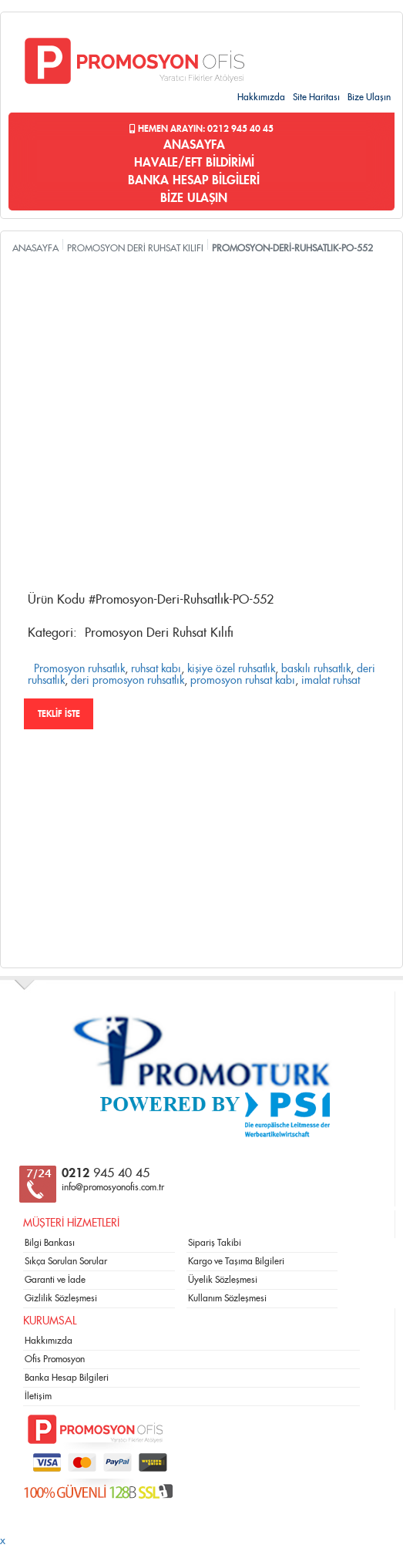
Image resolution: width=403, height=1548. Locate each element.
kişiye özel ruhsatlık (231, 669)
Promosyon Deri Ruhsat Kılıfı (159, 633)
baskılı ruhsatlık (316, 669)
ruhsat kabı (156, 669)
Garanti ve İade (55, 1279)
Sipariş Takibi (214, 1242)
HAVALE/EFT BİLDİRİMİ (194, 162)
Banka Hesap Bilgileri (67, 1377)
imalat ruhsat (330, 680)
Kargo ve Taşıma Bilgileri (236, 1261)
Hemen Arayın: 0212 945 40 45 (201, 128)
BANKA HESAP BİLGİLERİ (194, 180)
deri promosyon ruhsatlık (127, 680)
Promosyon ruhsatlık (79, 669)
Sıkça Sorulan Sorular (66, 1261)
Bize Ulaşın (369, 97)
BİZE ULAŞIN (193, 198)
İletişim (38, 1396)
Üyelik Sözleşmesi (222, 1279)
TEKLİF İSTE (59, 713)
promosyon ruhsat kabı (242, 680)
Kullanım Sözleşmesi (227, 1298)
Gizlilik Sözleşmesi (61, 1298)
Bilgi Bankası (50, 1242)
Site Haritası (316, 97)
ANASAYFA (194, 145)
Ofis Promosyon (55, 1359)
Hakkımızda (261, 97)
